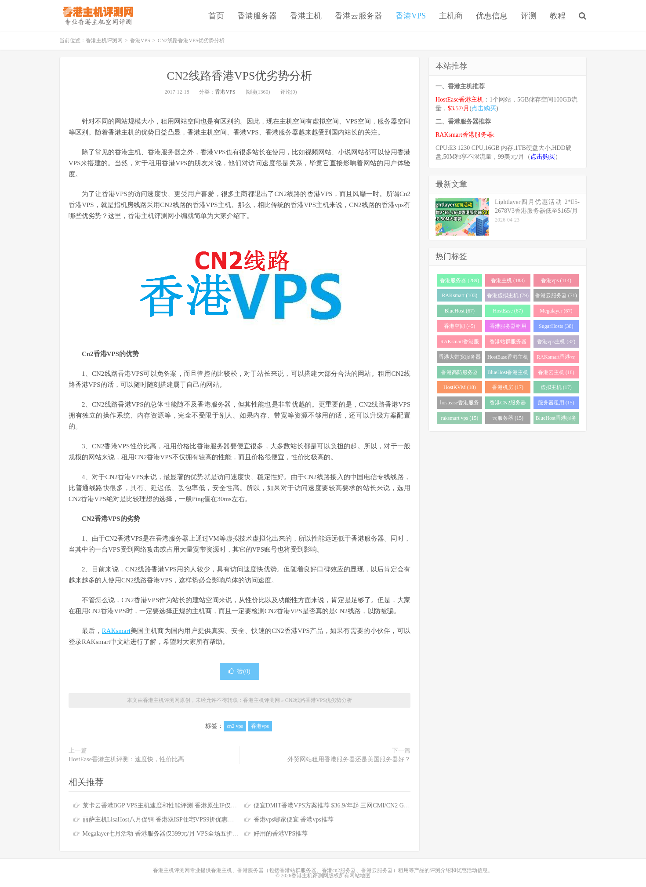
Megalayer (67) (556, 311)
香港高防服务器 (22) (459, 373)
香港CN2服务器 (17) (508, 404)
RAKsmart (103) (459, 295)
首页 (216, 15)
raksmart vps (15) (460, 418)
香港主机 (306, 15)
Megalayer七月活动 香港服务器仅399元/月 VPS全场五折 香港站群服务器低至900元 (194, 833)
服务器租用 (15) (556, 403)
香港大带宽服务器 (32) (460, 358)
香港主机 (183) (508, 280)
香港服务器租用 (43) (508, 327)
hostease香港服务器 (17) (459, 404)
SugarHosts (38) (556, 326)
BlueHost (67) (460, 311)
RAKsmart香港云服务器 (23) (556, 358)
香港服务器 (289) (459, 280)
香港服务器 (257, 15)
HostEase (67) (508, 311)
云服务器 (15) (507, 418)
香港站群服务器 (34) (508, 343)
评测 (529, 15)
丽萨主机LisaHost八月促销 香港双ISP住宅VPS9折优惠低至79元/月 (172, 819)
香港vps (260, 726)
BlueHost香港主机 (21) (507, 373)
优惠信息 (492, 15)
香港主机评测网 (96, 15)
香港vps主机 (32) (556, 341)
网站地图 (359, 875)
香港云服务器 (358, 15)
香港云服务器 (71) (556, 295)
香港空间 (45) (459, 326)
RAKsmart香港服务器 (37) (459, 343)
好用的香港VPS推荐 (281, 833)
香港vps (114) (556, 280)
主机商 (451, 15)
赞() (239, 671)
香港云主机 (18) (556, 372)
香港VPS (411, 15)
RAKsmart (116, 630)
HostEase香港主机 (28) (507, 358)
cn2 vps (235, 726)
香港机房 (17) (507, 387)
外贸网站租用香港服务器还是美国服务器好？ (348, 759)
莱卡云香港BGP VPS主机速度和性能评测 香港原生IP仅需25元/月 (170, 805)
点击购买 (484, 108)
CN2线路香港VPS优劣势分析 (239, 75)
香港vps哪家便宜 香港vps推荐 (294, 819)
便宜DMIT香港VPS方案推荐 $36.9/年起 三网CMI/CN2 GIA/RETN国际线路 (353, 805)
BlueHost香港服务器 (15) (556, 419)
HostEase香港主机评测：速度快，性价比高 (126, 759)
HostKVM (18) (459, 387)
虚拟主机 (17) (556, 387)
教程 (558, 15)
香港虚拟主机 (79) (508, 295)
